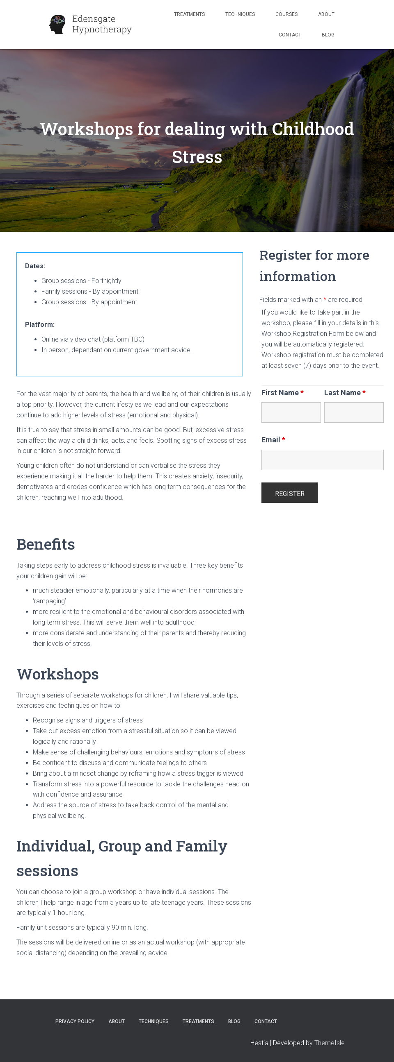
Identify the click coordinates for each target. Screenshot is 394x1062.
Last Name (345, 393)
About (326, 14)
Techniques (240, 14)
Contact (290, 35)
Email (273, 440)
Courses (286, 14)
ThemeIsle (329, 1043)
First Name (282, 393)
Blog (328, 35)
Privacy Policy (74, 1021)
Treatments (189, 14)
